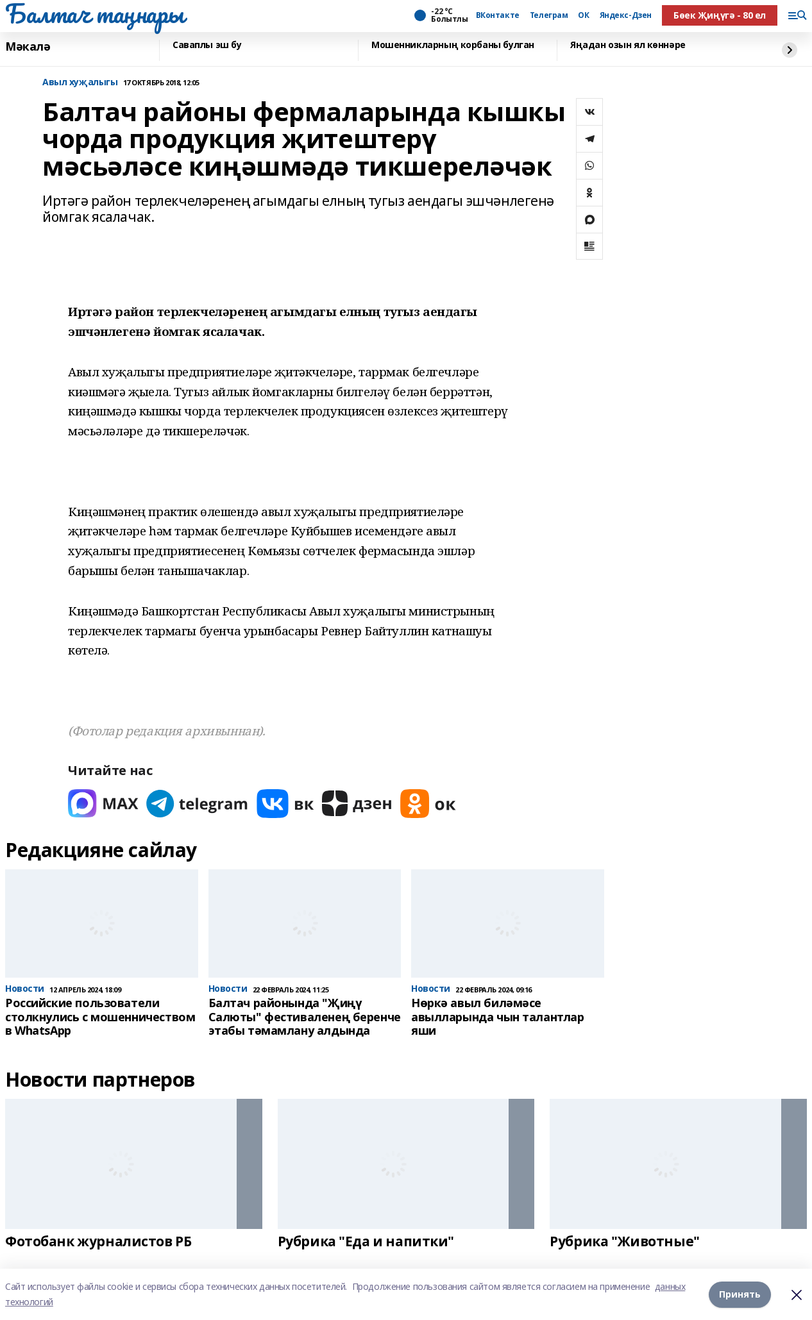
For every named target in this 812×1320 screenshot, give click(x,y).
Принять (740, 1294)
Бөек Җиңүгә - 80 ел (719, 15)
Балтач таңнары (94, 13)
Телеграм (549, 15)
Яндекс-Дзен (626, 15)
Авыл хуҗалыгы (80, 82)
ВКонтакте (498, 15)
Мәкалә (27, 47)
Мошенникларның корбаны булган (452, 45)
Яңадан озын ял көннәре (628, 45)
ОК (583, 15)
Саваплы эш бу (207, 45)
